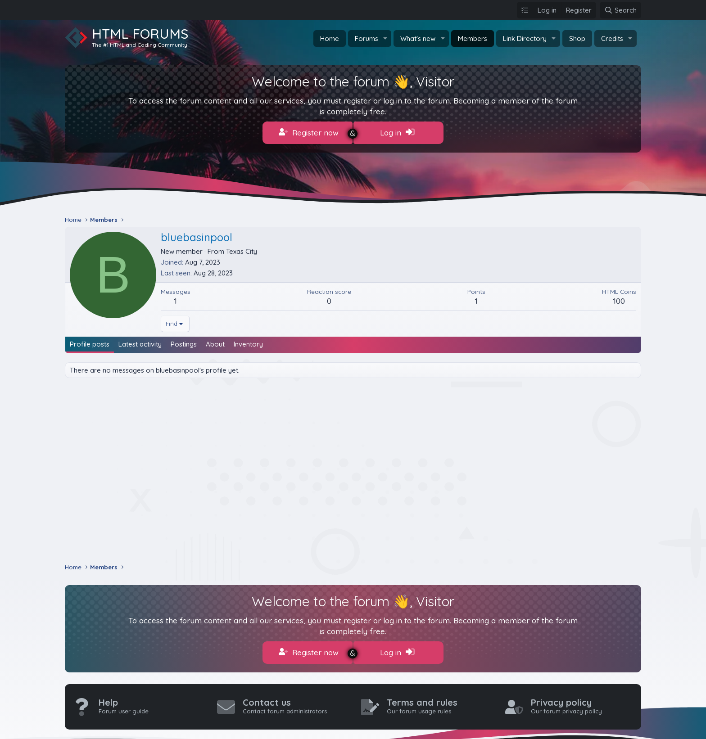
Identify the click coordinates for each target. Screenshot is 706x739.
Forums (366, 38)
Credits (612, 38)
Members (472, 38)
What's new (417, 38)
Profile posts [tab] (89, 342)
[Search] (620, 10)
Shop (577, 38)
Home (329, 38)
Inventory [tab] (248, 342)
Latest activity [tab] (140, 342)
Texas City (241, 249)
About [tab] (215, 342)
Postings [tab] (184, 342)
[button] (385, 38)
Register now (309, 132)
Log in (397, 132)
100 (619, 298)
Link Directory (525, 38)
